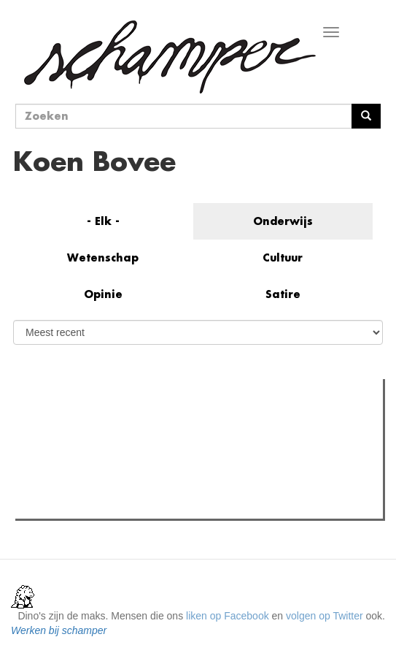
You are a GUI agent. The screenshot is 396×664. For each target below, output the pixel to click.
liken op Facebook (227, 616)
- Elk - (103, 221)
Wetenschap (103, 257)
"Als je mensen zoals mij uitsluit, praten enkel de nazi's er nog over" (196, 470)
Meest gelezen (64, 422)
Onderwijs (283, 221)
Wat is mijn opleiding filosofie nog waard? (137, 452)
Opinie (103, 294)
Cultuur (283, 257)
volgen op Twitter (324, 616)
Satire (282, 294)
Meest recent (143, 423)
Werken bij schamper (58, 630)
